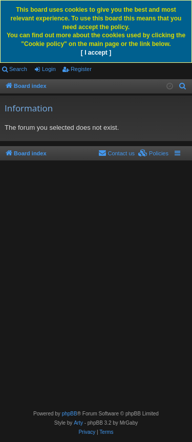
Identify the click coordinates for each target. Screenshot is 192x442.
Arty (78, 423)
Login (49, 69)
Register (81, 69)
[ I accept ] (96, 52)
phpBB (69, 413)
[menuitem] (182, 86)
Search (18, 69)
